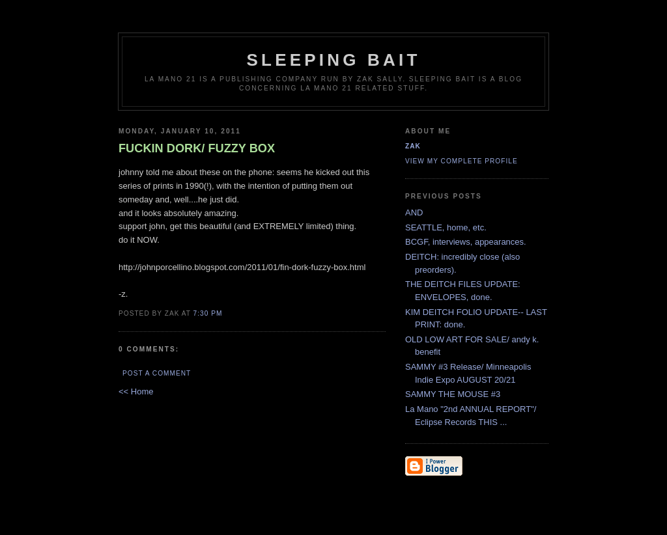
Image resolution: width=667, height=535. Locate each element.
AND (414, 212)
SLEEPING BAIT (334, 60)
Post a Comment (156, 373)
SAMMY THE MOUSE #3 (452, 394)
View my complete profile (461, 161)
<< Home (136, 391)
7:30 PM (208, 313)
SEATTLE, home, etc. (446, 227)
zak (413, 146)
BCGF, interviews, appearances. (465, 242)
